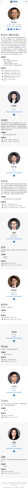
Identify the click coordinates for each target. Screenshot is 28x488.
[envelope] (8, 29)
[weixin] (17, 29)
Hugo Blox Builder (7, 487)
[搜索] (24, 1)
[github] (14, 29)
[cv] (20, 29)
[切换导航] (1, 1)
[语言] (26, 1)
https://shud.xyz (22, 47)
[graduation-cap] (11, 29)
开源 (16, 487)
